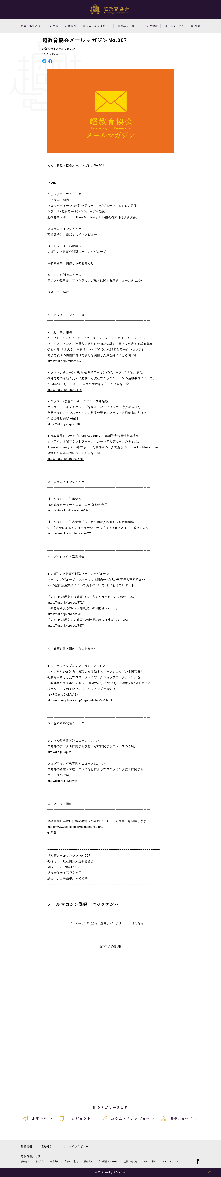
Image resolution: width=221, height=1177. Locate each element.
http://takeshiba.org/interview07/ (69, 533)
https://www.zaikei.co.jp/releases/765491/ (75, 826)
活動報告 (70, 26)
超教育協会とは (30, 26)
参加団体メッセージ (108, 1161)
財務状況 (88, 1161)
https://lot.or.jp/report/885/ (64, 424)
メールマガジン (174, 26)
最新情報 (52, 26)
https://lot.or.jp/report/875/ (64, 389)
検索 (195, 26)
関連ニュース (126, 26)
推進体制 (40, 1161)
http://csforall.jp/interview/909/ (67, 510)
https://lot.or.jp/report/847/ (64, 360)
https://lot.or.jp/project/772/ (65, 602)
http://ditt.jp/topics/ (59, 752)
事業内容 (54, 1161)
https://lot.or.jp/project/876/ (65, 458)
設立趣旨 (25, 1161)
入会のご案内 (71, 1161)
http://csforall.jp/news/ (62, 780)
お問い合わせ (130, 1161)
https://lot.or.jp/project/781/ (65, 614)
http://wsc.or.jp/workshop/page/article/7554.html (79, 700)
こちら (139, 923)
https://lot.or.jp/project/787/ (65, 625)
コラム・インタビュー (97, 26)
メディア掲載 (149, 26)
